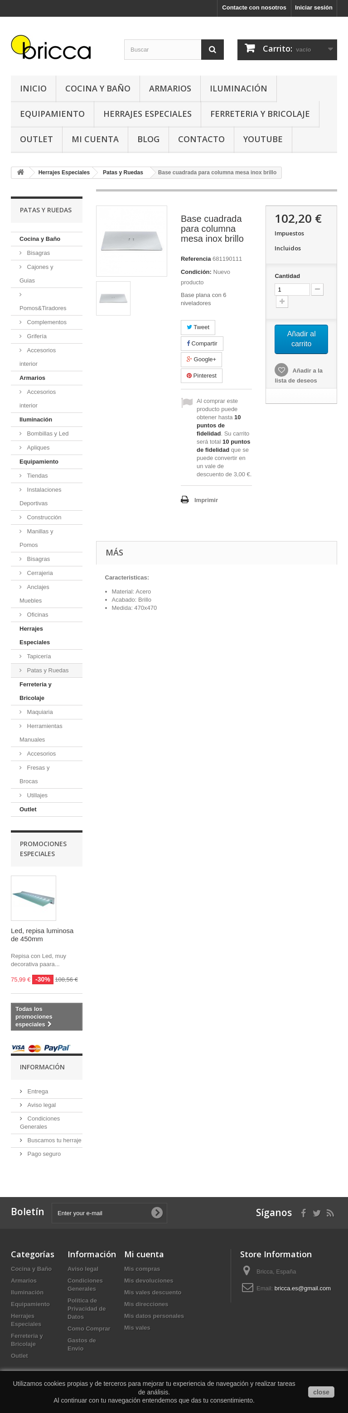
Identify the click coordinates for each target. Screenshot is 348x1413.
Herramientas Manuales (41, 733)
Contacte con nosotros (254, 7)
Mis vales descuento (152, 1292)
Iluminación (238, 88)
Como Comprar (89, 1328)
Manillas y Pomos (36, 538)
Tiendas (36, 475)
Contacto (201, 139)
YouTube (263, 139)
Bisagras (37, 252)
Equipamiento (52, 113)
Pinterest (202, 375)
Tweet (198, 327)
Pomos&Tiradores (43, 308)
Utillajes (36, 795)
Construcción (43, 517)
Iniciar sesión (314, 7)
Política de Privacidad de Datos (87, 1308)
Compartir (202, 343)
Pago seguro (43, 1153)
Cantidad (287, 276)
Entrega (37, 1091)
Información (42, 1067)
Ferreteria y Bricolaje (260, 113)
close (321, 1392)
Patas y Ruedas (46, 670)
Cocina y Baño (97, 88)
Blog (148, 139)
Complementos (46, 322)
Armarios (170, 88)
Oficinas (36, 614)
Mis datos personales (154, 1315)
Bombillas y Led (46, 433)
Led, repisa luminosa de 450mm (42, 935)
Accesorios (40, 753)
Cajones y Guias (36, 273)
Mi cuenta (144, 1254)
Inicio (33, 88)
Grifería (36, 336)
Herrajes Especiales (147, 113)
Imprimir (206, 500)
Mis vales (137, 1327)
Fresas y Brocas (34, 774)
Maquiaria (39, 712)
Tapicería (38, 656)
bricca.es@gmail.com (303, 1288)
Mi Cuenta (95, 139)
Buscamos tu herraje (54, 1140)
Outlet (36, 139)
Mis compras (142, 1268)
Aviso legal (41, 1105)
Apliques (37, 447)
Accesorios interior (37, 357)
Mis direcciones (146, 1304)
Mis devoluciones (148, 1280)
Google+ (201, 359)
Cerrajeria (39, 573)
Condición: (196, 271)
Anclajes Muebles (34, 594)
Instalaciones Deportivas (40, 496)
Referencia (196, 258)
